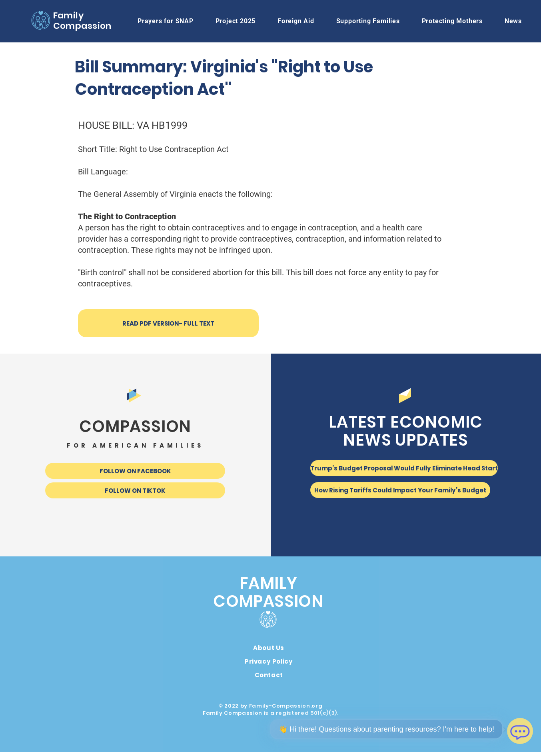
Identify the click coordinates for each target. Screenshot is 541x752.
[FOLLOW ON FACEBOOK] (135, 471)
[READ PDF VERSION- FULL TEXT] (168, 323)
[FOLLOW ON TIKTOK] (135, 490)
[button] (296, 21)
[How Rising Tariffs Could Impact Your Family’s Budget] (400, 490)
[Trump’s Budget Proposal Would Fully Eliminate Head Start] (404, 468)
